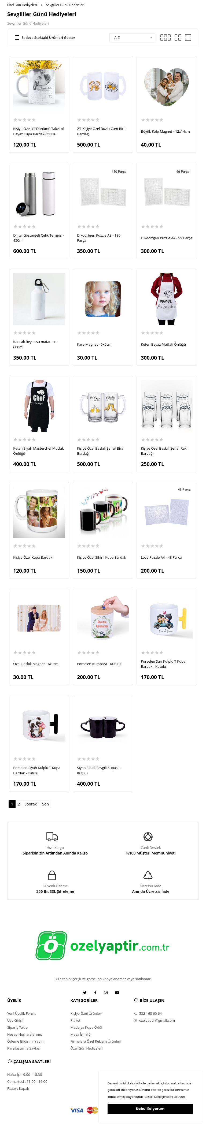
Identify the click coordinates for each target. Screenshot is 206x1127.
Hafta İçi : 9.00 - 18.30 (24, 1074)
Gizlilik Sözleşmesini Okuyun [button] (165, 1097)
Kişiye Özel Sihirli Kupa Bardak (101, 557)
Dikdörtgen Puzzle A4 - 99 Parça (166, 238)
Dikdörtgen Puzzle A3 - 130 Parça (98, 238)
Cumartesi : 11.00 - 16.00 (27, 1081)
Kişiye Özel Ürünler (86, 1013)
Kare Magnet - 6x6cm (94, 344)
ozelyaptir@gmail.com (154, 1020)
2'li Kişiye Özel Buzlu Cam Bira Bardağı (101, 131)
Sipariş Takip (17, 1027)
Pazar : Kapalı (18, 1088)
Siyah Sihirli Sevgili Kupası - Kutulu (98, 770)
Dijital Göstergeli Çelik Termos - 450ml (38, 238)
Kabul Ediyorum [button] (150, 1108)
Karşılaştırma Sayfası (24, 1048)
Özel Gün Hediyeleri (22, 5)
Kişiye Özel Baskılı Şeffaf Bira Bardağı (100, 451)
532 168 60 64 (148, 1013)
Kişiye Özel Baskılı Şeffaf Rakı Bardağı (164, 451)
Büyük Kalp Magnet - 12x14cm (165, 131)
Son (45, 804)
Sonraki (31, 804)
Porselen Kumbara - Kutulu (99, 663)
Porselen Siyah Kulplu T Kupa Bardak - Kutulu (36, 770)
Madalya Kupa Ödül (86, 1027)
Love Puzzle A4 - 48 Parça (161, 557)
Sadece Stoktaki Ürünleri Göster (48, 37)
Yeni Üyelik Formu (21, 1013)
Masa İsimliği (81, 1034)
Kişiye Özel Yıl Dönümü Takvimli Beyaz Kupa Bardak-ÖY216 (38, 131)
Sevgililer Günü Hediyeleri (65, 5)
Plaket (75, 1020)
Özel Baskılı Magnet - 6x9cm (35, 663)
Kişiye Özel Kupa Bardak (32, 557)
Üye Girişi (15, 1020)
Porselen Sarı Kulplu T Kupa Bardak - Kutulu (163, 664)
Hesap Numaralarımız (25, 1034)
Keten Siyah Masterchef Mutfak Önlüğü (38, 451)
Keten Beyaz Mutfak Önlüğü (163, 344)
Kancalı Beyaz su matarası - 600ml (35, 344)
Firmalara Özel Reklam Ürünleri (96, 1041)
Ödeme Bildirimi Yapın (25, 1041)
